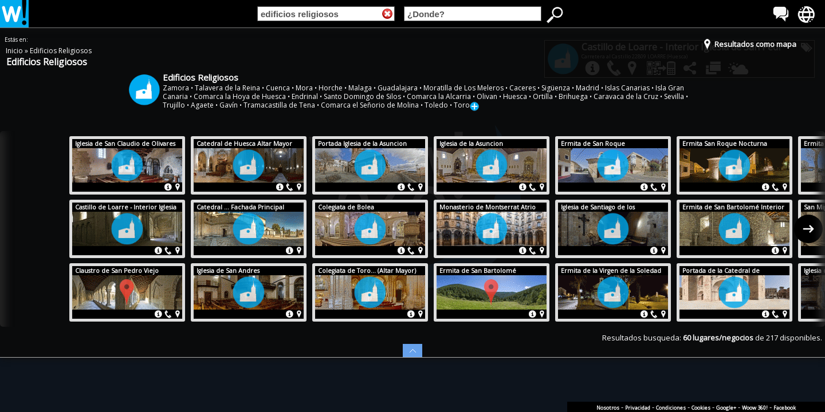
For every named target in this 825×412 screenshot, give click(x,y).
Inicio (15, 51)
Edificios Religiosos (61, 51)
